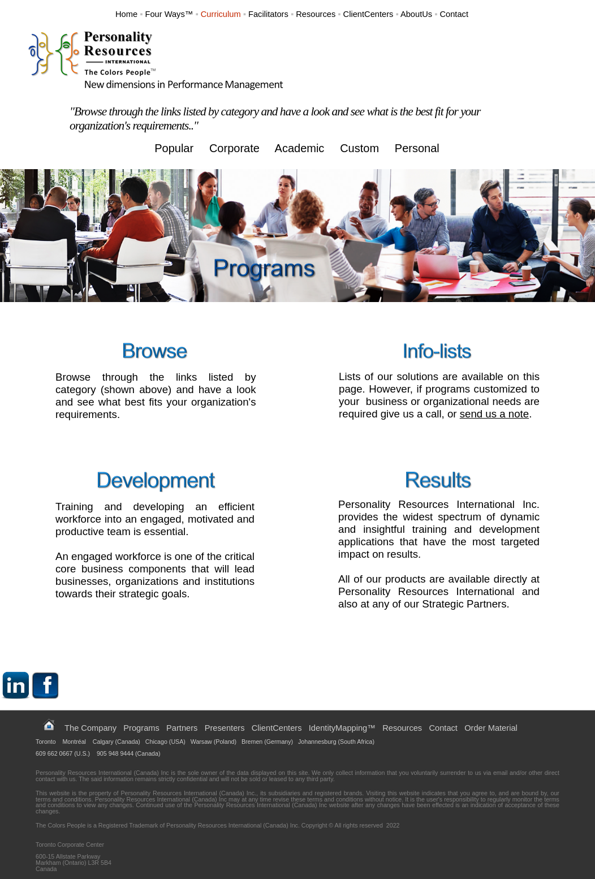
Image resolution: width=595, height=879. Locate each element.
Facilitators (268, 14)
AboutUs (416, 14)
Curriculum (221, 14)
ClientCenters (368, 14)
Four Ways (164, 14)
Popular (173, 148)
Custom (359, 148)
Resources (315, 14)
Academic (300, 148)
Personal (417, 148)
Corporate (234, 148)
